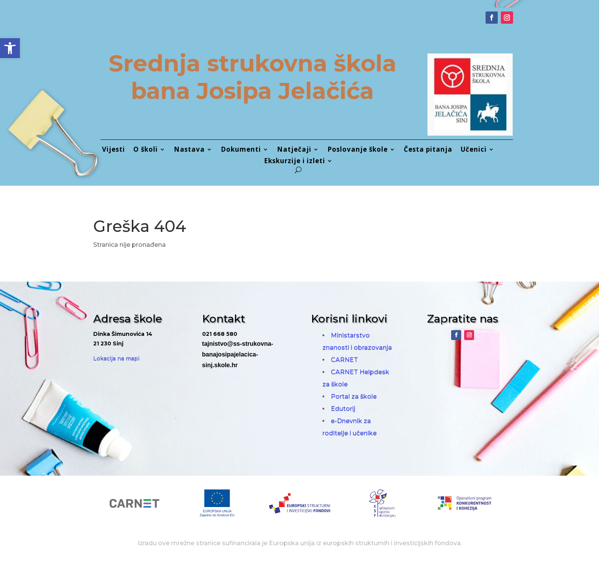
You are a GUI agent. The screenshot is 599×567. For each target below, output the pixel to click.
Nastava (189, 150)
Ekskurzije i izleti (294, 161)
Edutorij (343, 408)
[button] (10, 48)
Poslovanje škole (357, 150)
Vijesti (113, 150)
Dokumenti (241, 150)
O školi (145, 150)
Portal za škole (354, 396)
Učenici (474, 150)
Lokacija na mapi (116, 358)
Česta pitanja (428, 150)
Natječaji (294, 150)
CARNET (344, 359)
